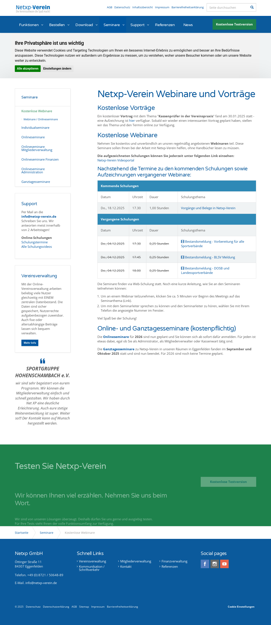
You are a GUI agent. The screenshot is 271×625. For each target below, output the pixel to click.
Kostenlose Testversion (234, 24)
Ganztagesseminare (35, 181)
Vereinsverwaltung (39, 276)
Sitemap (84, 606)
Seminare (112, 24)
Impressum (162, 7)
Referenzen (165, 24)
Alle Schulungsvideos (36, 246)
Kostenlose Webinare (36, 111)
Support (137, 24)
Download (84, 24)
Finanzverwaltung (174, 561)
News (188, 24)
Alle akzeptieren (28, 68)
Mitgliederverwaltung (135, 561)
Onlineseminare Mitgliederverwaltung (36, 148)
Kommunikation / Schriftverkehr (92, 568)
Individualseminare (35, 127)
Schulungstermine (34, 242)
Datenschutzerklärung (56, 606)
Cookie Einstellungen (241, 606)
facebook (205, 564)
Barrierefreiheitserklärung (187, 7)
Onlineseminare (116, 337)
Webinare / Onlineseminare (41, 119)
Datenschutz (122, 7)
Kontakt (125, 566)
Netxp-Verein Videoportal (115, 160)
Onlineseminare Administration (33, 170)
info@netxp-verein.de (41, 583)
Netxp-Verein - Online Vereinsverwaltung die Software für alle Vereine (33, 8)
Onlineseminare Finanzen (40, 159)
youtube (224, 564)
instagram (214, 564)
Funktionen (29, 24)
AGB (109, 7)
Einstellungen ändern (57, 68)
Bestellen (57, 24)
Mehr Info (30, 343)
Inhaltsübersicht (142, 7)
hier (132, 120)
